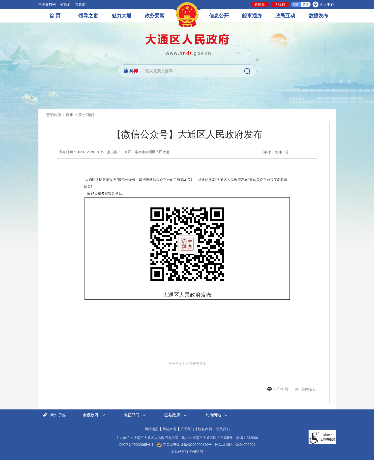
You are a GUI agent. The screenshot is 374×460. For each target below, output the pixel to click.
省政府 (65, 4)
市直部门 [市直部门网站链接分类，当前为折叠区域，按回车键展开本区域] (131, 415)
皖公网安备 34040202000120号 (184, 445)
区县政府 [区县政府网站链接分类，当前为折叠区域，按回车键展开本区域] (172, 415)
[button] (260, 4)
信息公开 (219, 15)
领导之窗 (88, 15)
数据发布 (318, 15)
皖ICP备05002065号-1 (136, 445)
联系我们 (223, 429)
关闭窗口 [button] (309, 389)
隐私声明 (205, 429)
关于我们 (86, 115)
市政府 (80, 4)
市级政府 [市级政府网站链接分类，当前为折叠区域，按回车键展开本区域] (90, 415)
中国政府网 (47, 4)
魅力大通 (121, 15)
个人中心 (327, 4)
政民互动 (285, 15)
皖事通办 (252, 15)
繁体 (306, 4)
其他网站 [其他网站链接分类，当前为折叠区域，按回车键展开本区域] (213, 415)
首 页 (55, 15)
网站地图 (151, 429)
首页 (70, 115)
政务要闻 (155, 15)
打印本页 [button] (281, 389)
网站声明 (169, 429)
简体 (296, 4)
